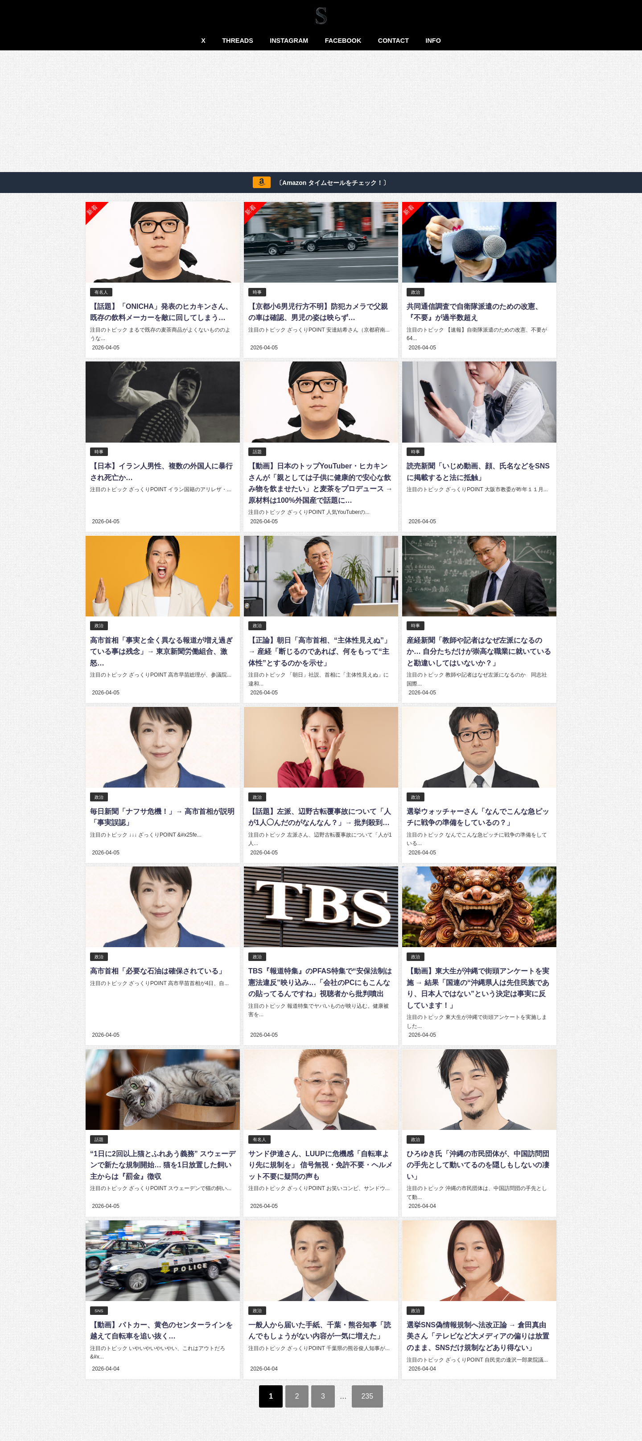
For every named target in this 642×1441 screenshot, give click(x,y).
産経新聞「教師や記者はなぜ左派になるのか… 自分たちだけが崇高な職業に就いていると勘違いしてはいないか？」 (478, 650)
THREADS (237, 40)
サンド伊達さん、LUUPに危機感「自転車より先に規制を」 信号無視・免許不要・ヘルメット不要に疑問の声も (320, 1163)
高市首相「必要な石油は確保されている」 (158, 969)
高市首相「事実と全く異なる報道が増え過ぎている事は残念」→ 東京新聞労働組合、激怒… (161, 650)
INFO (432, 40)
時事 (256, 292)
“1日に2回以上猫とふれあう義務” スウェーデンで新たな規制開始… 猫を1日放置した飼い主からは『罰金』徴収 (162, 1163)
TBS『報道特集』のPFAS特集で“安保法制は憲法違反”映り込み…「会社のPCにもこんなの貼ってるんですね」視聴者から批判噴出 (319, 981)
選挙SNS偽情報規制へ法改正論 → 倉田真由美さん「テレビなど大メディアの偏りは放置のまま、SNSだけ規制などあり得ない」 (477, 1334)
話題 (256, 451)
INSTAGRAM (289, 40)
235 (368, 1394)
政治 (415, 292)
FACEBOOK (343, 40)
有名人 (101, 292)
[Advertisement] (321, 112)
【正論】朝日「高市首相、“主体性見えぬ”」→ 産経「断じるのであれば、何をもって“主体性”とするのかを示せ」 (319, 650)
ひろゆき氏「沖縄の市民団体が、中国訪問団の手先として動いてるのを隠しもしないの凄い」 (477, 1163)
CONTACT (393, 40)
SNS (99, 1309)
